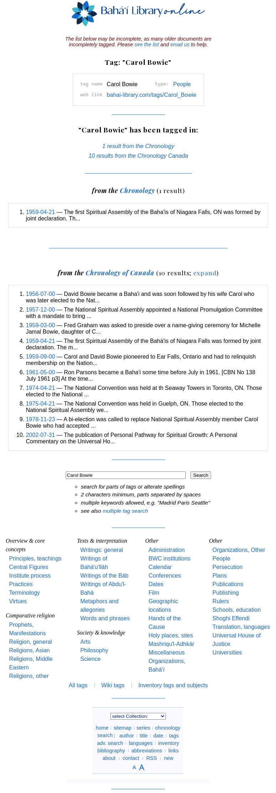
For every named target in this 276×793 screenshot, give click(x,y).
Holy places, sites (170, 635)
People (182, 84)
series (143, 728)
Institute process (30, 576)
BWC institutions (169, 558)
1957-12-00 (40, 310)
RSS (151, 758)
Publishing (226, 593)
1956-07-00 (40, 294)
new (168, 758)
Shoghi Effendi (231, 618)
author (126, 735)
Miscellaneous (166, 652)
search (105, 735)
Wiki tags (112, 685)
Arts (85, 642)
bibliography (111, 750)
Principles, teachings (35, 558)
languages (140, 743)
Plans (220, 576)
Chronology (137, 190)
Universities (227, 652)
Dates (155, 584)
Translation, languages (241, 627)
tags (174, 735)
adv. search (110, 743)
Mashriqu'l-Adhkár (171, 644)
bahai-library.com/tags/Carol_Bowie (151, 95)
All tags (78, 685)
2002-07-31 (40, 435)
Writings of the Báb (104, 576)
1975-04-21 (40, 404)
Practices (21, 584)
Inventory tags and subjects (173, 685)
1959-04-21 (40, 212)
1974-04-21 (40, 388)
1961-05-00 (40, 372)
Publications (228, 584)
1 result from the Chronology (138, 146)
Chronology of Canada (120, 272)
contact (131, 758)
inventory (168, 743)
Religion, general (30, 642)
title (144, 735)
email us (180, 44)
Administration (166, 550)
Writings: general (101, 550)
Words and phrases (104, 618)
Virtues (18, 601)
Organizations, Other (239, 550)
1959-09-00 (40, 357)
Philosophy (94, 650)
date (158, 735)
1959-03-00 (40, 325)
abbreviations (147, 750)
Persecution (228, 567)
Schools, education (237, 610)
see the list (146, 44)
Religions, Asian (29, 650)
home (102, 728)
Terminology (24, 593)
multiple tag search (125, 511)
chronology (167, 728)
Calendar (160, 567)
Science (90, 659)
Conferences (164, 576)
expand (204, 272)
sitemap (122, 728)
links (173, 750)
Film (153, 593)
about (109, 758)
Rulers (221, 601)
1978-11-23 (40, 419)
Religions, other (29, 676)
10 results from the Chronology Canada (138, 156)
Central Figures (28, 567)
